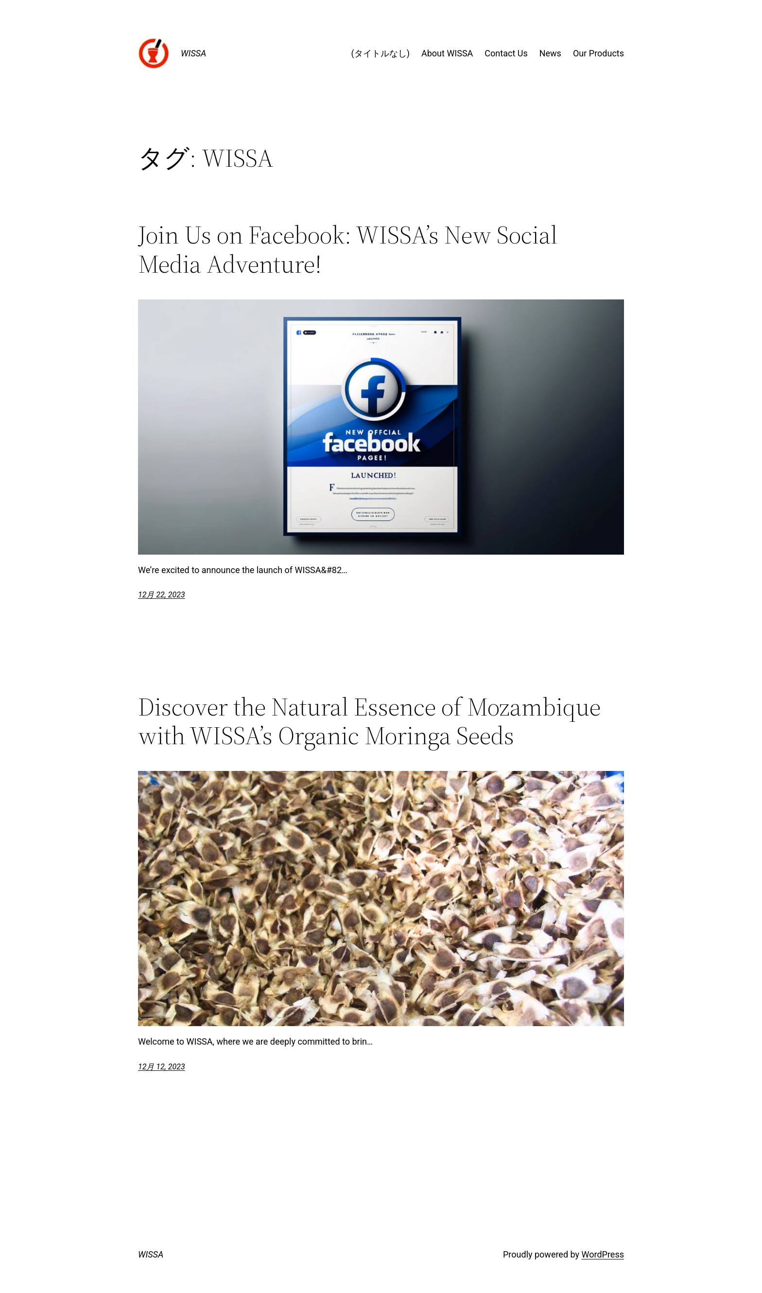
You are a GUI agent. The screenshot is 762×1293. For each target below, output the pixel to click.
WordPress (603, 1254)
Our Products (598, 53)
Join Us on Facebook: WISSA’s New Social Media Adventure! (347, 249)
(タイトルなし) (380, 53)
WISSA (193, 53)
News (550, 53)
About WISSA (447, 53)
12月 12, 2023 (161, 1066)
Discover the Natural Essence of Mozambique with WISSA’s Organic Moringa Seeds (369, 721)
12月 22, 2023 (161, 594)
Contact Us (506, 53)
